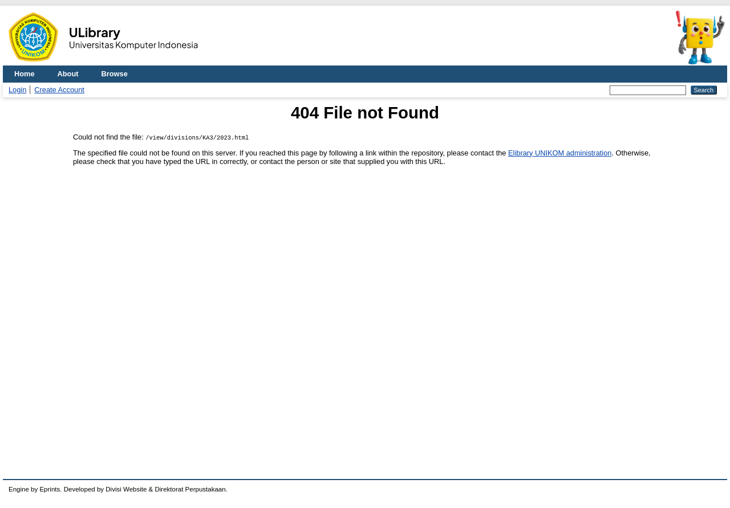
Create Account (59, 89)
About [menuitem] (68, 73)
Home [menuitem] (24, 73)
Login (17, 89)
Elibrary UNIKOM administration (559, 153)
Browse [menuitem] (115, 73)
